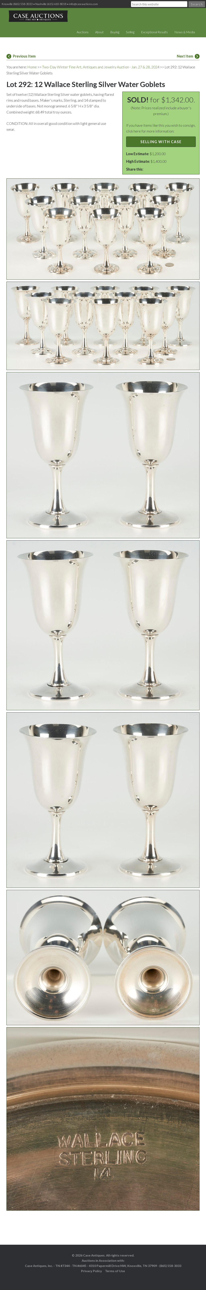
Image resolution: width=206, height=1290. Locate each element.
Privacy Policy (91, 1271)
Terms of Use (115, 1271)
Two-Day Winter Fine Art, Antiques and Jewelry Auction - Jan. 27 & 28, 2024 (100, 67)
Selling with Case (161, 142)
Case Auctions (38, 16)
